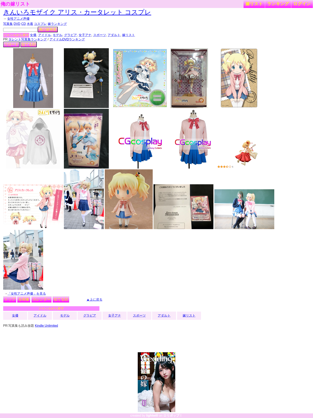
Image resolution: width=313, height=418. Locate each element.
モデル (57, 35)
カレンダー (42, 299)
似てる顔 (28, 44)
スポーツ (99, 35)
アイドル (44, 35)
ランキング (278, 3)
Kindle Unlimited (46, 325)
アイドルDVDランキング (67, 39)
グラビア (70, 35)
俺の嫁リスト (15, 4)
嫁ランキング (57, 24)
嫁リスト (254, 3)
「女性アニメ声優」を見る (27, 293)
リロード (11, 44)
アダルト (114, 35)
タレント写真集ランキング (27, 39)
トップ (9, 299)
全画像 (23, 299)
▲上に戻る (94, 299)
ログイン (302, 3)
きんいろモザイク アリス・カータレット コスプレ (77, 12)
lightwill (152, 415)
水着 (30, 24)
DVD (17, 24)
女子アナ (85, 35)
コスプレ (40, 24)
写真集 (8, 24)
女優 (33, 35)
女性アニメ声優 (18, 18)
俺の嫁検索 (48, 29)
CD (23, 24)
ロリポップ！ (172, 415)
